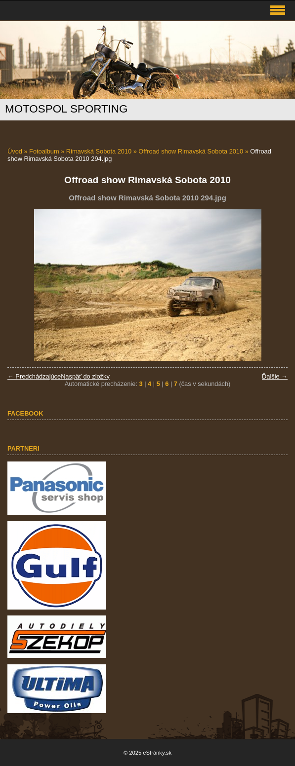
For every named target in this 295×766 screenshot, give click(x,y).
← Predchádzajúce (34, 376)
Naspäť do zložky (85, 376)
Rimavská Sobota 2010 (98, 151)
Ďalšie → (275, 376)
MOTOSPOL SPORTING (66, 109)
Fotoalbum (44, 151)
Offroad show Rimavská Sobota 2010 (190, 151)
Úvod (14, 151)
